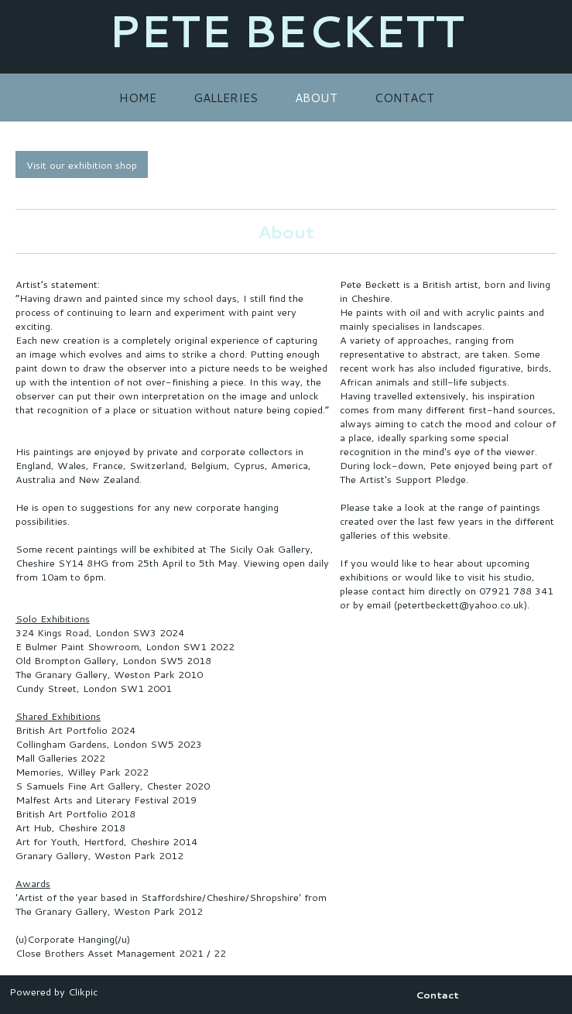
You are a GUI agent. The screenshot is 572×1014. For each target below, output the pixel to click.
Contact (404, 97)
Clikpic (83, 992)
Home (137, 97)
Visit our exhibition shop (81, 165)
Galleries (226, 97)
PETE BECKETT (286, 30)
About (316, 97)
